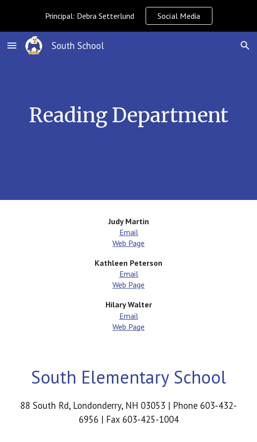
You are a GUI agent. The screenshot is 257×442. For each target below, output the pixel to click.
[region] (128, 16)
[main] (129, 115)
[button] (12, 45)
